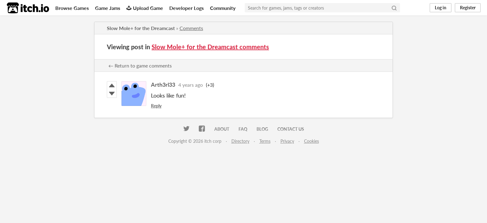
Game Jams (107, 8)
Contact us (290, 129)
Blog (262, 129)
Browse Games (72, 8)
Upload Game (144, 8)
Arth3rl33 (163, 84)
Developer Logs (186, 8)
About (221, 129)
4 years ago (190, 85)
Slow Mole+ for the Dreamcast (141, 28)
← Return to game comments (140, 65)
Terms (265, 141)
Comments (191, 28)
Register (468, 7)
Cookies (311, 141)
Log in (440, 7)
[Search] (394, 7)
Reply (156, 105)
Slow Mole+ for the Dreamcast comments (210, 46)
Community (222, 8)
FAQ (243, 129)
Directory (240, 141)
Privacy (287, 141)
